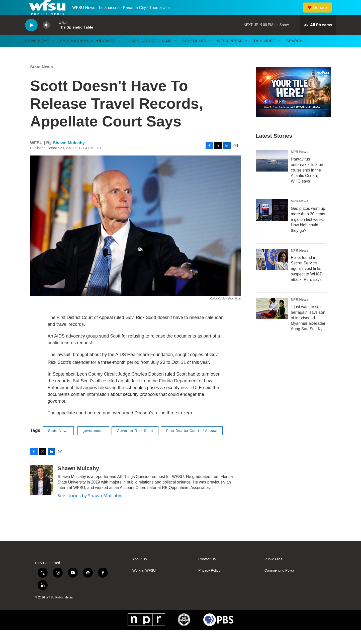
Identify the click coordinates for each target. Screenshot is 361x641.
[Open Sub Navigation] (53, 52)
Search (295, 52)
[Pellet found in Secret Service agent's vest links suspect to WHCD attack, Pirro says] (272, 270)
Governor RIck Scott (135, 442)
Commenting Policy (279, 582)
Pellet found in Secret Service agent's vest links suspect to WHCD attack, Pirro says (307, 280)
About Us (139, 570)
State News (41, 78)
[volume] (46, 36)
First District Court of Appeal (191, 442)
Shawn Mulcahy (69, 154)
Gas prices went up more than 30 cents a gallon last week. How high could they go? (308, 231)
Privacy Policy (209, 582)
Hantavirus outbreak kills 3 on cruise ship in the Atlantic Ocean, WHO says (307, 181)
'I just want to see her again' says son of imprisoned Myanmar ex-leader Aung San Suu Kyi (308, 329)
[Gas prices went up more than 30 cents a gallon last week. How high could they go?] (272, 221)
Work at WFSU (144, 582)
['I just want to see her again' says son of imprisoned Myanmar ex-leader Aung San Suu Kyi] (272, 320)
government (93, 442)
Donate (323, 13)
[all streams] (318, 36)
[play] (31, 36)
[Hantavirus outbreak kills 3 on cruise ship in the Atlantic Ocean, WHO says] (272, 172)
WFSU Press (230, 52)
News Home (37, 52)
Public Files (273, 570)
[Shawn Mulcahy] (41, 491)
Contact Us (207, 570)
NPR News (299, 163)
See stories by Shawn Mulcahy (89, 507)
